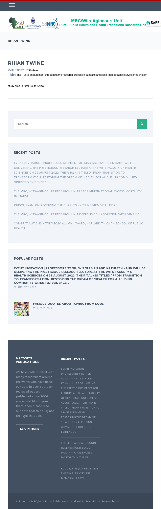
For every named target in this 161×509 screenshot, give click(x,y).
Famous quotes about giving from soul (68, 303)
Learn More (29, 427)
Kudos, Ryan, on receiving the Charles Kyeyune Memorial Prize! (66, 204)
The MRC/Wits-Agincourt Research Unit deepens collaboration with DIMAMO (76, 213)
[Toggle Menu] (12, 4)
